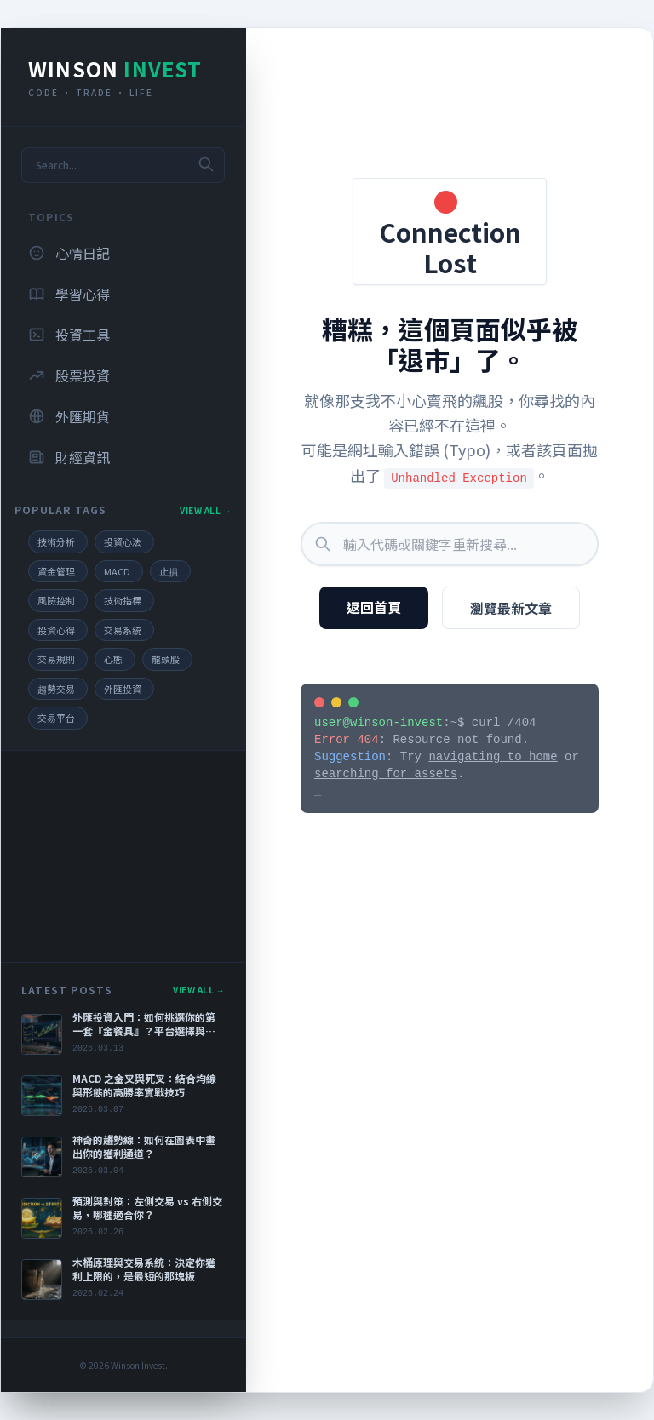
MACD (117, 571)
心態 (113, 659)
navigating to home (492, 757)
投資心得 (56, 630)
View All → (206, 510)
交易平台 (56, 717)
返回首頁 (374, 607)
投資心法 (122, 541)
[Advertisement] (123, 856)
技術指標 (122, 600)
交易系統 (122, 630)
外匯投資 (122, 689)
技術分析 (56, 541)
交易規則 (56, 659)
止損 (168, 571)
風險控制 (56, 600)
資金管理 (56, 571)
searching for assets (385, 774)
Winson (115, 68)
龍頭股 (166, 659)
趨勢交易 (56, 689)
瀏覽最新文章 (511, 608)
